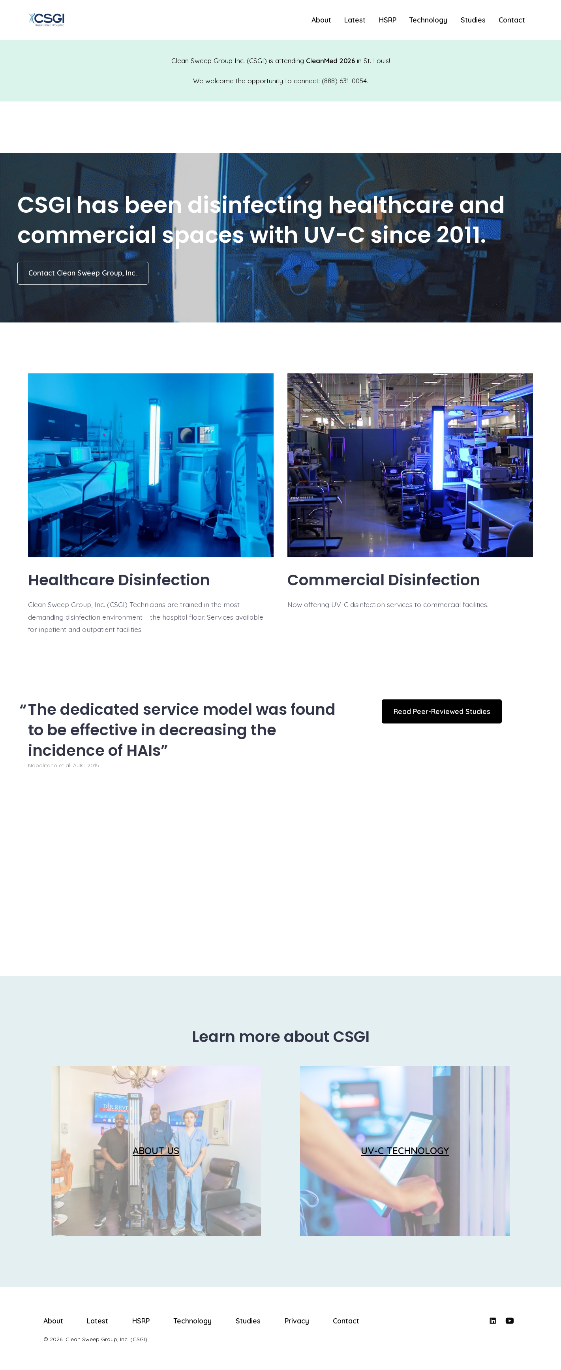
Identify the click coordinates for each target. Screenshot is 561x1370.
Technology (428, 19)
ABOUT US (156, 1150)
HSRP (387, 19)
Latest (355, 19)
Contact (512, 19)
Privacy (297, 1320)
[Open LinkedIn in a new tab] (493, 1321)
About (321, 19)
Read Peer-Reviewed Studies (442, 711)
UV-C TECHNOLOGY (405, 1150)
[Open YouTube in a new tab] (510, 1321)
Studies (473, 19)
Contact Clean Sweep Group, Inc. (82, 272)
